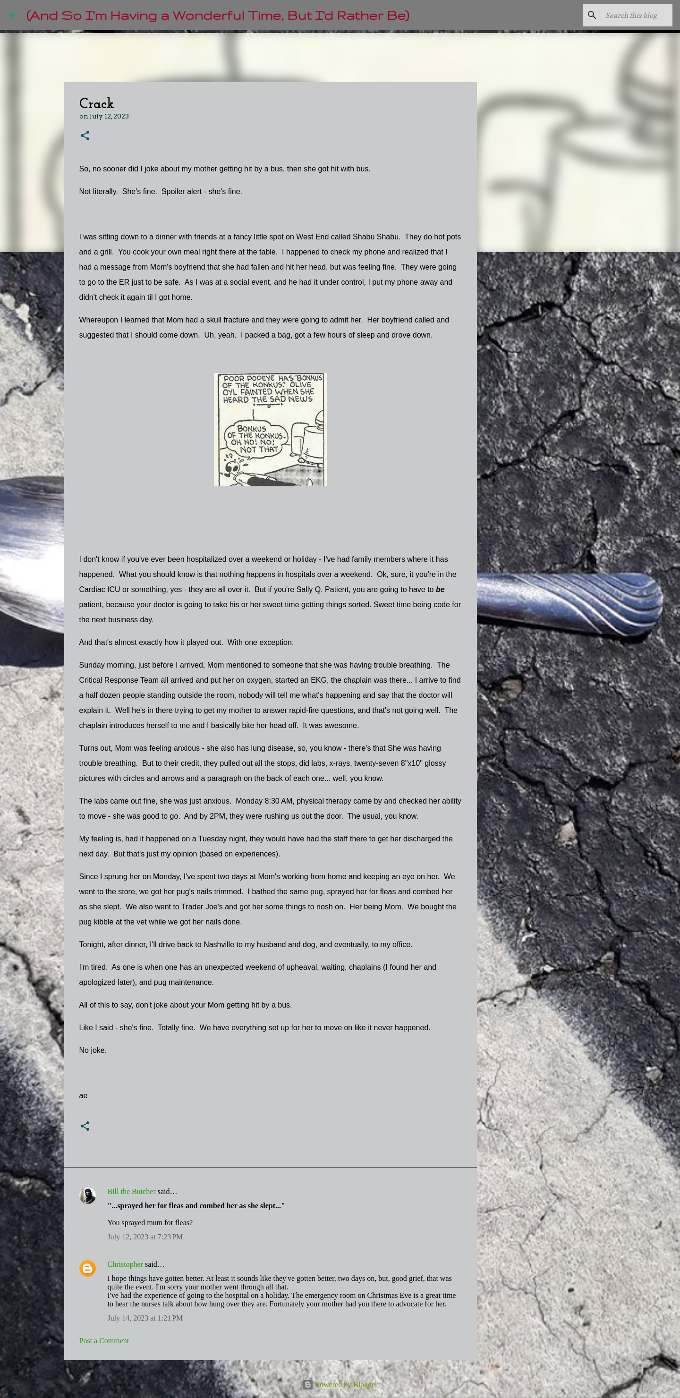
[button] (85, 136)
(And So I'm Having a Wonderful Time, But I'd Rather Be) (217, 15)
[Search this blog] (622, 15)
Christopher (126, 1264)
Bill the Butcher (132, 1191)
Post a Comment (104, 1341)
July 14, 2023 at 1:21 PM (145, 1318)
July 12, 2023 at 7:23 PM (145, 1237)
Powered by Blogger (340, 1385)
